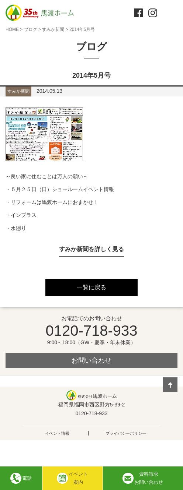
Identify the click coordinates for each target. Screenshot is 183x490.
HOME (12, 29)
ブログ (30, 29)
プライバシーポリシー (126, 433)
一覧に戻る (91, 287)
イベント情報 (57, 433)
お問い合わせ (91, 360)
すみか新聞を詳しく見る (91, 249)
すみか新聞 (53, 29)
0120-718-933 (91, 330)
